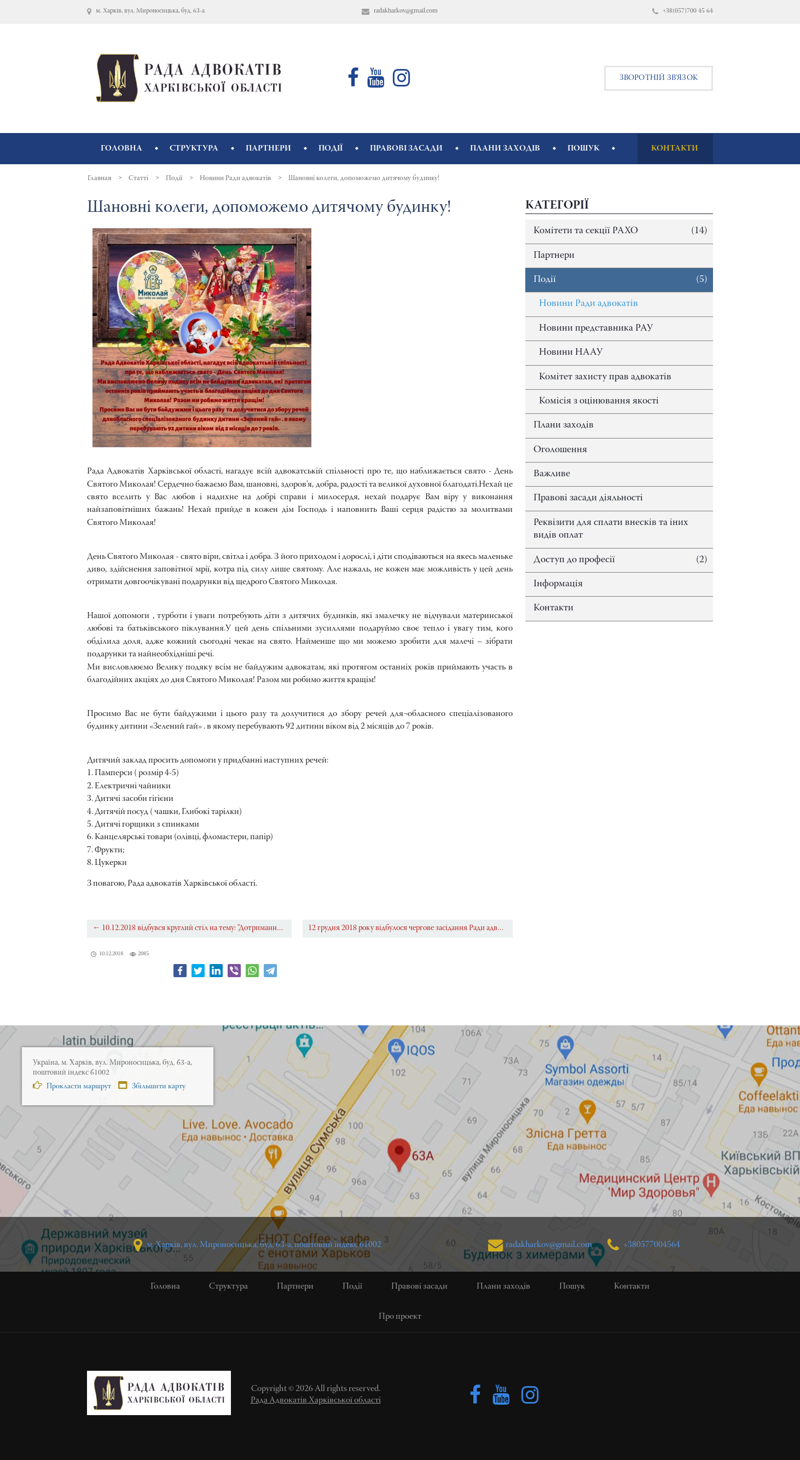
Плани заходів (564, 425)
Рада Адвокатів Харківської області (316, 1400)
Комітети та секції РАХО (621, 231)
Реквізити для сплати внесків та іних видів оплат (611, 529)
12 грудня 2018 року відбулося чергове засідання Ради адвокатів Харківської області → (410, 928)
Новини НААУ (570, 352)
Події (621, 280)
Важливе (552, 474)
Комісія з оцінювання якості (599, 401)
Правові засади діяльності (588, 498)
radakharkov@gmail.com (540, 1245)
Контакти (553, 608)
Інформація (558, 584)
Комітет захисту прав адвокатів (605, 377)
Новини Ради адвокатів (588, 304)
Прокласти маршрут (72, 1085)
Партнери (554, 256)
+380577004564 (643, 1245)
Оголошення (560, 450)
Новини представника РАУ (596, 328)
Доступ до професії (621, 560)
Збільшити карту (151, 1085)
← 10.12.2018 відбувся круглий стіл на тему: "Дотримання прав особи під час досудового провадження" (192, 928)
